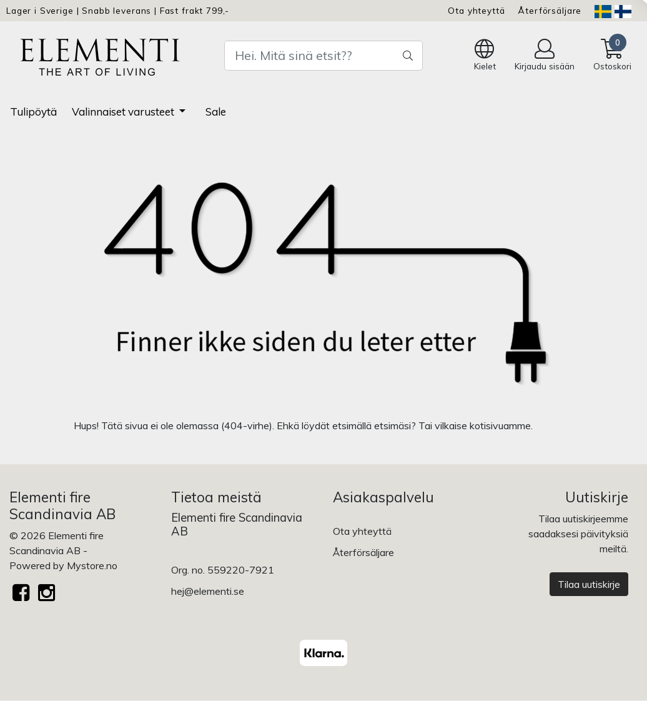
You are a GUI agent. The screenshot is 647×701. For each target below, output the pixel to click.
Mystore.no (92, 565)
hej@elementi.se (207, 591)
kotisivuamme (500, 425)
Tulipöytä (33, 111)
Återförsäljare (549, 10)
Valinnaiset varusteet (124, 111)
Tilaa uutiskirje (589, 584)
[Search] (323, 56)
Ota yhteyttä (476, 10)
